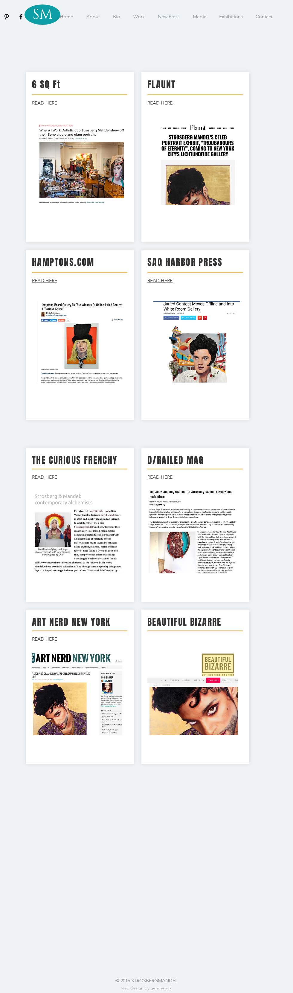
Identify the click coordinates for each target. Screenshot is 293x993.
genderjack (161, 988)
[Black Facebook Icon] (21, 16)
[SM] (42, 14)
